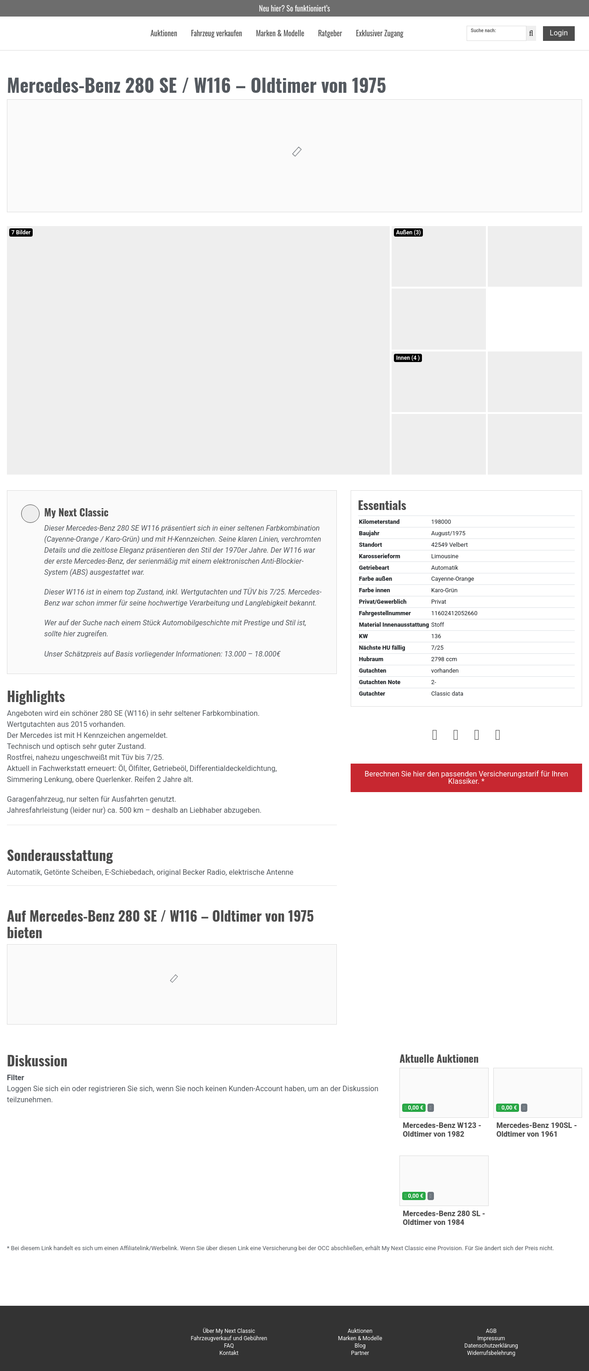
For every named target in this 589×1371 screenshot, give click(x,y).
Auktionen (360, 1331)
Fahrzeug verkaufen (216, 34)
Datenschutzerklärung (491, 1346)
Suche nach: (483, 31)
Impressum (491, 1338)
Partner (360, 1353)
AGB (491, 1331)
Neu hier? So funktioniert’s (294, 8)
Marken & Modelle (360, 1338)
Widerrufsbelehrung (491, 1353)
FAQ (229, 1346)
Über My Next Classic (229, 1331)
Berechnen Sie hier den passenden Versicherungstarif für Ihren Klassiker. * (466, 778)
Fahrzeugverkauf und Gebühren (229, 1338)
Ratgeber (330, 34)
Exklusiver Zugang (379, 34)
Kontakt (228, 1353)
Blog (359, 1346)
